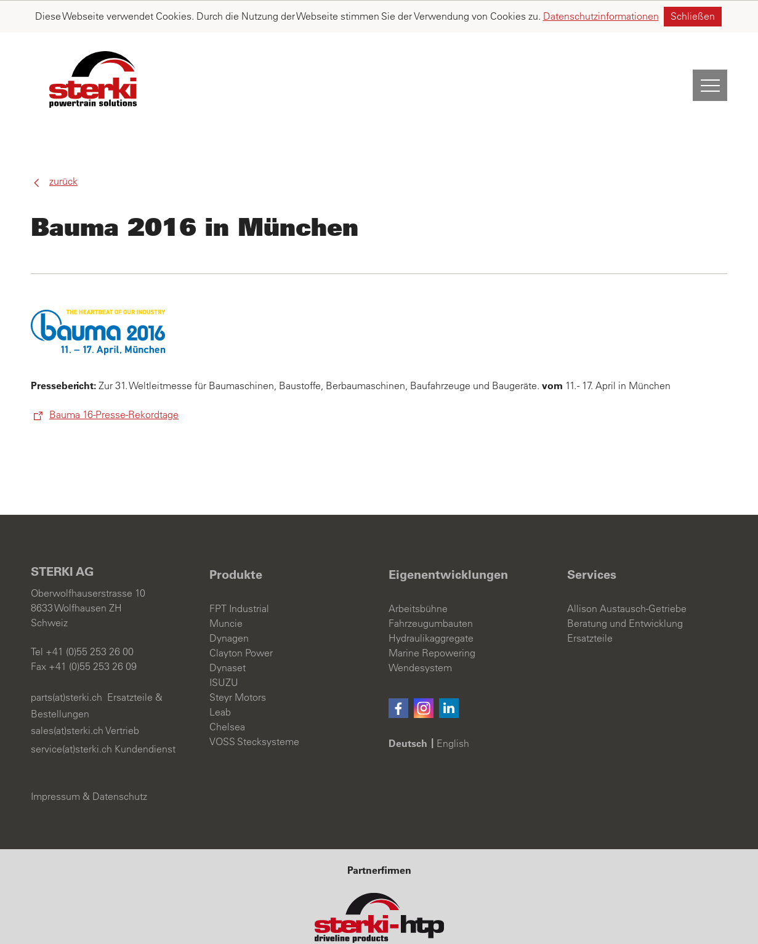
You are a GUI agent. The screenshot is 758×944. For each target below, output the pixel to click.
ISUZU (223, 650)
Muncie (226, 591)
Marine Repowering (432, 621)
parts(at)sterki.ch (66, 665)
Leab (220, 680)
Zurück (63, 149)
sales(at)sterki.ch (67, 698)
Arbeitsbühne (418, 576)
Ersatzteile (590, 606)
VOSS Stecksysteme (254, 709)
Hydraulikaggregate (431, 606)
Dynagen (229, 606)
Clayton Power (241, 621)
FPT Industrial (239, 576)
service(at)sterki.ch (71, 717)
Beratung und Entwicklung (625, 591)
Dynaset (227, 635)
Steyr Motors (237, 665)
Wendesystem (420, 635)
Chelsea (227, 695)
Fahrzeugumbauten (431, 591)
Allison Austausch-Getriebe (627, 576)
